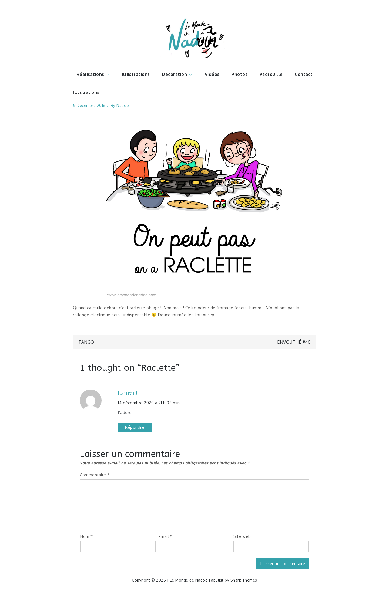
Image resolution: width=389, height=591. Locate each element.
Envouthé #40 (294, 342)
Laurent (128, 393)
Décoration (177, 74)
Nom (86, 536)
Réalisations (93, 74)
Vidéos (212, 74)
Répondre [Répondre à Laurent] (134, 427)
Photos (239, 74)
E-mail (164, 536)
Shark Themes (243, 580)
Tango (86, 342)
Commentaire (95, 474)
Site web (242, 536)
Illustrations (136, 74)
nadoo (122, 105)
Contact (304, 74)
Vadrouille (271, 74)
